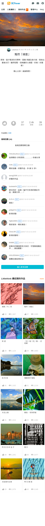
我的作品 (23, 9)
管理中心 (34, 9)
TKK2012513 (14, 154)
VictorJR (12, 232)
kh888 (11, 242)
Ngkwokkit (13, 221)
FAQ (42, 9)
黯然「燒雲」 (29, 307)
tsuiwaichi (13, 186)
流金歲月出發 (7, 482)
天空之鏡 (5, 412)
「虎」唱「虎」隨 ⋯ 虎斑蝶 (33, 342)
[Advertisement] (22, 97)
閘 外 (26, 447)
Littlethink (13, 50)
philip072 (12, 210)
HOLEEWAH (14, 255)
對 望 (4, 341)
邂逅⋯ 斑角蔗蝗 (30, 412)
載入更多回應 (22, 267)
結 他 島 (5, 378)
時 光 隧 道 (28, 482)
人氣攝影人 (11, 9)
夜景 (9, 133)
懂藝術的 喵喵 (29, 378)
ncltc (11, 165)
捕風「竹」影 (7, 307)
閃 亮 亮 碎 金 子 (8, 447)
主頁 (3, 9)
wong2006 (13, 175)
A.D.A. (11, 199)
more (42, 279)
